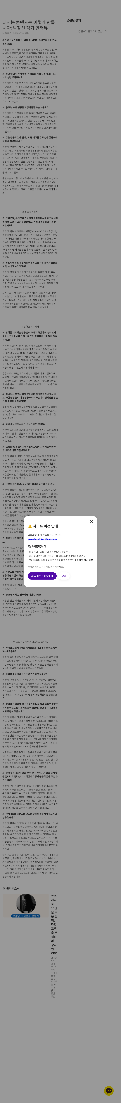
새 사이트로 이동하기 (42, 576)
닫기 (64, 576)
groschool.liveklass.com (42, 539)
